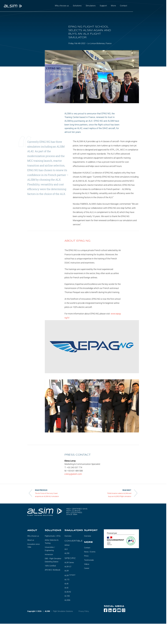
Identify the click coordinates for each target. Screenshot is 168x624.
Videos (86, 564)
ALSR (67, 571)
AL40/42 (68, 592)
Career (86, 568)
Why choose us (33, 536)
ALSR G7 (68, 567)
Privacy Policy (84, 611)
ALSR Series (69, 563)
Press (86, 556)
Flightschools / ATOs (53, 536)
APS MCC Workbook (52, 570)
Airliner (67, 545)
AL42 (66, 588)
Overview (68, 536)
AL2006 (67, 600)
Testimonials (89, 560)
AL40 (66, 584)
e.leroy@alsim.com (73, 474)
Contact (87, 548)
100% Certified (50, 566)
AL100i (67, 596)
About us (30, 540)
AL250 (67, 554)
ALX (66, 549)
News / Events (89, 552)
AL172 (67, 580)
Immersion (49, 555)
